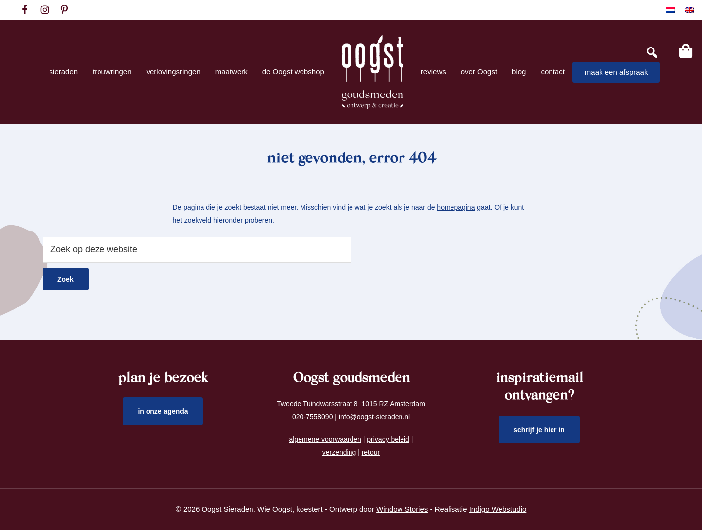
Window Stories (402, 509)
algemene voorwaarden (325, 439)
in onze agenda (163, 411)
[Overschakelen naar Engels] (689, 10)
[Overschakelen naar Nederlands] (670, 10)
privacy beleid (388, 439)
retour (371, 452)
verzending (339, 452)
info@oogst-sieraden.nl (374, 417)
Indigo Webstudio (498, 509)
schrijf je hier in (539, 430)
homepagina (456, 207)
